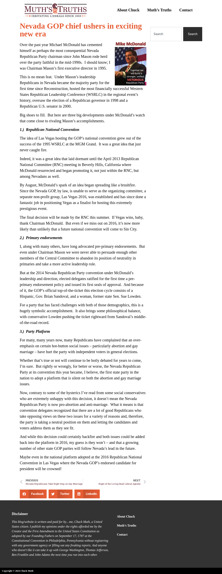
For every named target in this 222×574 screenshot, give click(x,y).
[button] (33, 494)
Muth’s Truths (159, 10)
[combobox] (166, 34)
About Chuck (128, 10)
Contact (186, 10)
